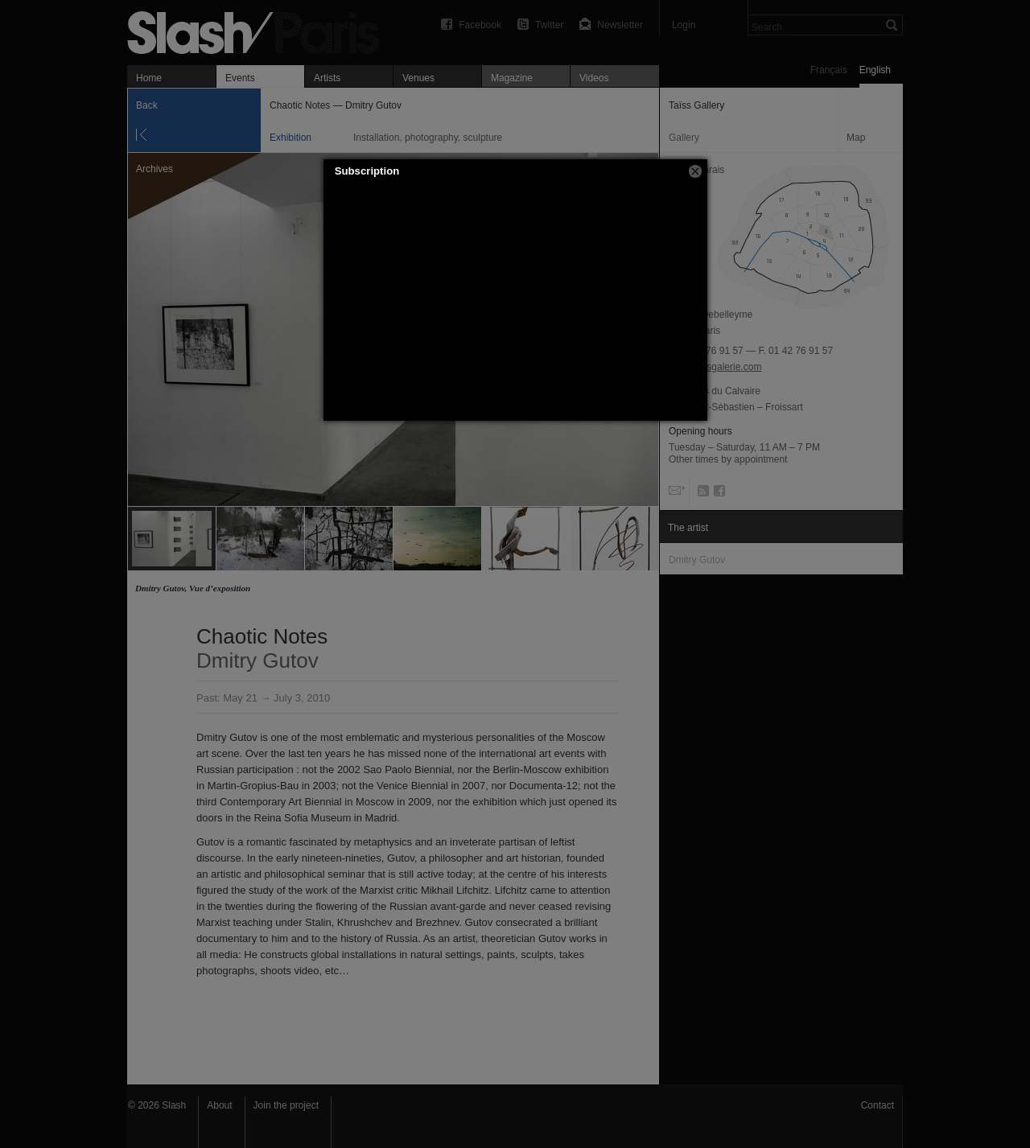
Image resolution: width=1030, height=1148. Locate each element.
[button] (695, 171)
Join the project (286, 1105)
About (219, 1105)
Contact (877, 1105)
